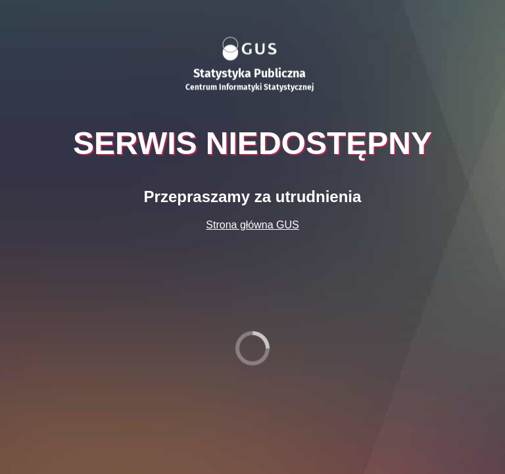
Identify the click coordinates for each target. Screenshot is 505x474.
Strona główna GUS (252, 224)
